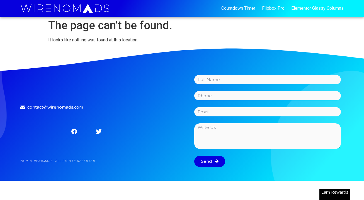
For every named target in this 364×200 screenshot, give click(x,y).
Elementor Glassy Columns (317, 8)
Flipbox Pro (273, 8)
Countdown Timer (238, 8)
